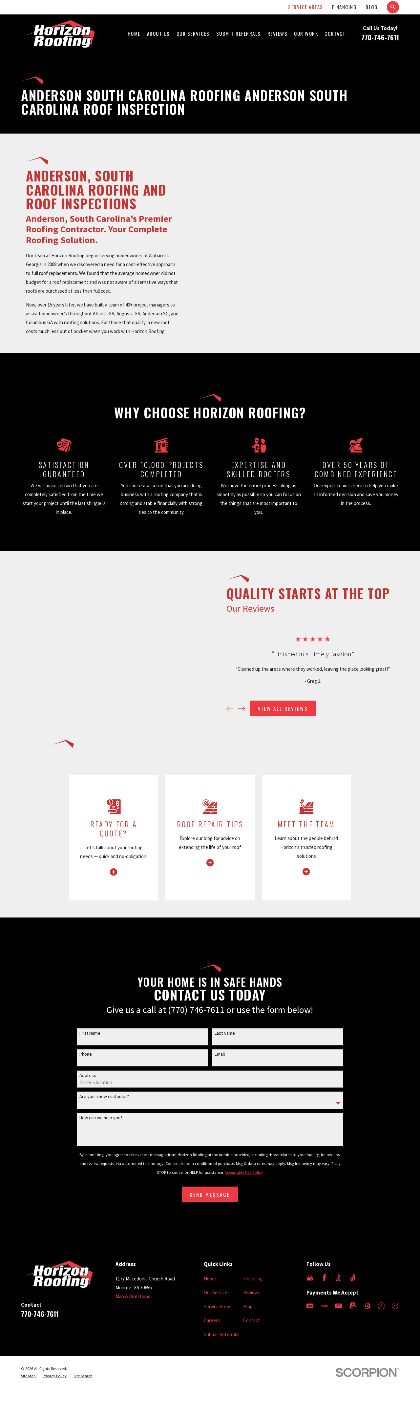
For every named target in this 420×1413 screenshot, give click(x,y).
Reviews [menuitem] (277, 33)
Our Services (217, 1292)
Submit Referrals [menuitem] (238, 33)
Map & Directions (133, 1296)
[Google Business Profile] (309, 1277)
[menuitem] (28, 1376)
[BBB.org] (338, 1277)
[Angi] (352, 1277)
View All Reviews (289, 708)
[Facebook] (324, 1277)
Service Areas (305, 7)
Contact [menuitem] (335, 33)
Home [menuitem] (134, 33)
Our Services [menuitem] (193, 33)
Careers (212, 1320)
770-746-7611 (380, 37)
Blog (372, 7)
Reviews (252, 1292)
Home (210, 1279)
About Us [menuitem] (158, 33)
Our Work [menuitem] (306, 33)
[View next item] (247, 708)
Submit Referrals (221, 1334)
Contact (251, 1320)
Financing (344, 7)
